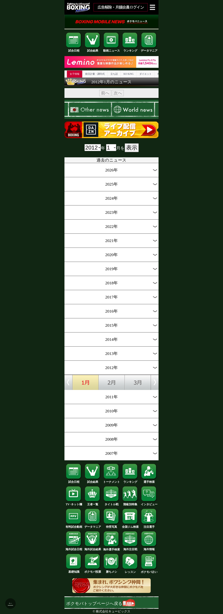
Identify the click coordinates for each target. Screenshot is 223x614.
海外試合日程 (73, 548)
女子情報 (74, 74)
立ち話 (114, 74)
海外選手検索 (111, 548)
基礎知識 (73, 570)
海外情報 (149, 548)
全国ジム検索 (130, 525)
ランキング (130, 49)
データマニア (149, 49)
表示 (131, 147)
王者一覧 (92, 503)
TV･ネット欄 (73, 503)
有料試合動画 (73, 525)
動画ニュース (111, 49)
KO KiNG (129, 74)
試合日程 (73, 49)
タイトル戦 (111, 503)
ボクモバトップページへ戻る (100, 603)
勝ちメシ (111, 570)
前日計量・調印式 (95, 74)
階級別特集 (130, 503)
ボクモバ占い (149, 570)
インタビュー (149, 503)
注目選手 (149, 525)
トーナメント (111, 480)
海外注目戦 (130, 548)
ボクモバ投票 (92, 570)
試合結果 (92, 49)
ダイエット (145, 74)
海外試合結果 (92, 548)
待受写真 (111, 525)
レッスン (130, 570)
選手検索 (149, 480)
